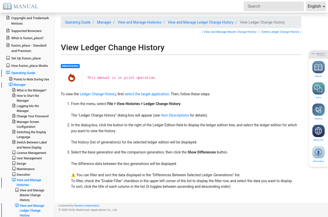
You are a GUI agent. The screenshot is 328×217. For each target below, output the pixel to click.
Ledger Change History (98, 94)
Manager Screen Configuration (25, 124)
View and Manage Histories (139, 22)
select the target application (147, 94)
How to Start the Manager (25, 97)
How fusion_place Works (27, 65)
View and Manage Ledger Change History (200, 22)
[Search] (274, 6)
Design (19, 163)
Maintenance (23, 169)
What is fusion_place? (25, 38)
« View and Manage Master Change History (229, 32)
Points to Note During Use (29, 79)
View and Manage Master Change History (29, 195)
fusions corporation (86, 205)
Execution (21, 174)
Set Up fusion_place (23, 58)
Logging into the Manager (25, 108)
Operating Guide (77, 22)
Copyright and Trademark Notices (27, 20)
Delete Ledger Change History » (281, 32)
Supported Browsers (24, 30)
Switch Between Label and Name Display (29, 144)
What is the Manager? (29, 90)
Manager (104, 22)
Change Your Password (30, 116)
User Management (27, 158)
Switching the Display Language (29, 134)
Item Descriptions (175, 115)
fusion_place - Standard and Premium (26, 48)
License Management (29, 152)
